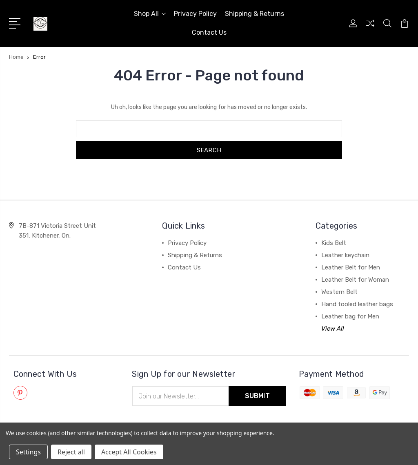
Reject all (71, 451)
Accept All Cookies (129, 451)
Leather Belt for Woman (355, 279)
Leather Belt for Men (350, 267)
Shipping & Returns (254, 14)
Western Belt (339, 292)
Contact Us (209, 32)
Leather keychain (345, 255)
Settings (28, 451)
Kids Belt (333, 243)
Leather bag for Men (350, 316)
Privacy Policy (195, 14)
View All (332, 328)
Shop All (150, 14)
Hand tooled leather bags (357, 304)
